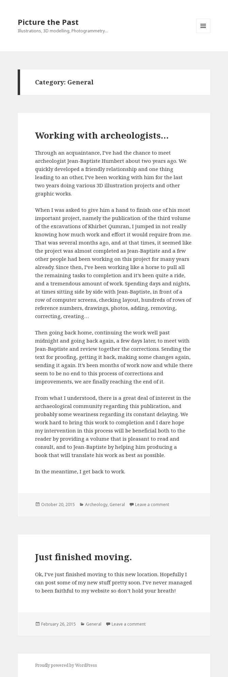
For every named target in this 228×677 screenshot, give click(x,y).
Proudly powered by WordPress (66, 665)
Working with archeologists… (102, 135)
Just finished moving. (83, 557)
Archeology (96, 504)
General (117, 504)
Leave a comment (152, 504)
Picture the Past (48, 22)
